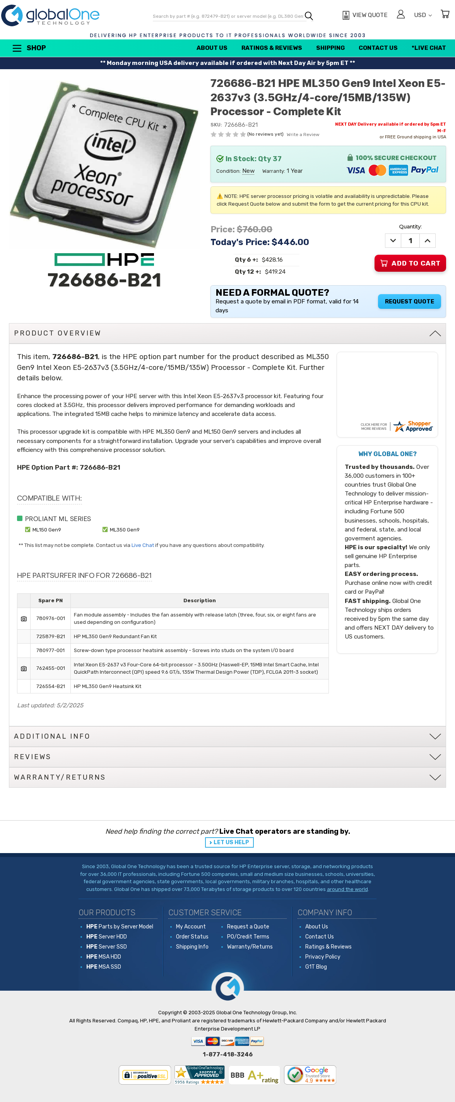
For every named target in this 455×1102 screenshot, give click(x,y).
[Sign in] (401, 15)
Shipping (330, 47)
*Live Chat (429, 47)
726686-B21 (100, 467)
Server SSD (106, 947)
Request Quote (409, 301)
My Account (191, 926)
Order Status (192, 936)
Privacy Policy (322, 957)
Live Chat (143, 545)
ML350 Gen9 (125, 529)
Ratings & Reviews (271, 47)
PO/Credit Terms (248, 936)
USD (423, 15)
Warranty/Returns (250, 947)
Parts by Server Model (119, 926)
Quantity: (410, 226)
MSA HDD (103, 957)
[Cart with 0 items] (445, 15)
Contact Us (378, 47)
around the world (347, 889)
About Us (212, 47)
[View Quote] (364, 15)
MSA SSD (103, 967)
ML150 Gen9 (46, 529)
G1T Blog (316, 967)
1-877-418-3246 (228, 1054)
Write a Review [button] (303, 134)
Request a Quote (248, 926)
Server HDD (106, 936)
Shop (28, 48)
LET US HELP (231, 842)
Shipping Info (192, 947)
